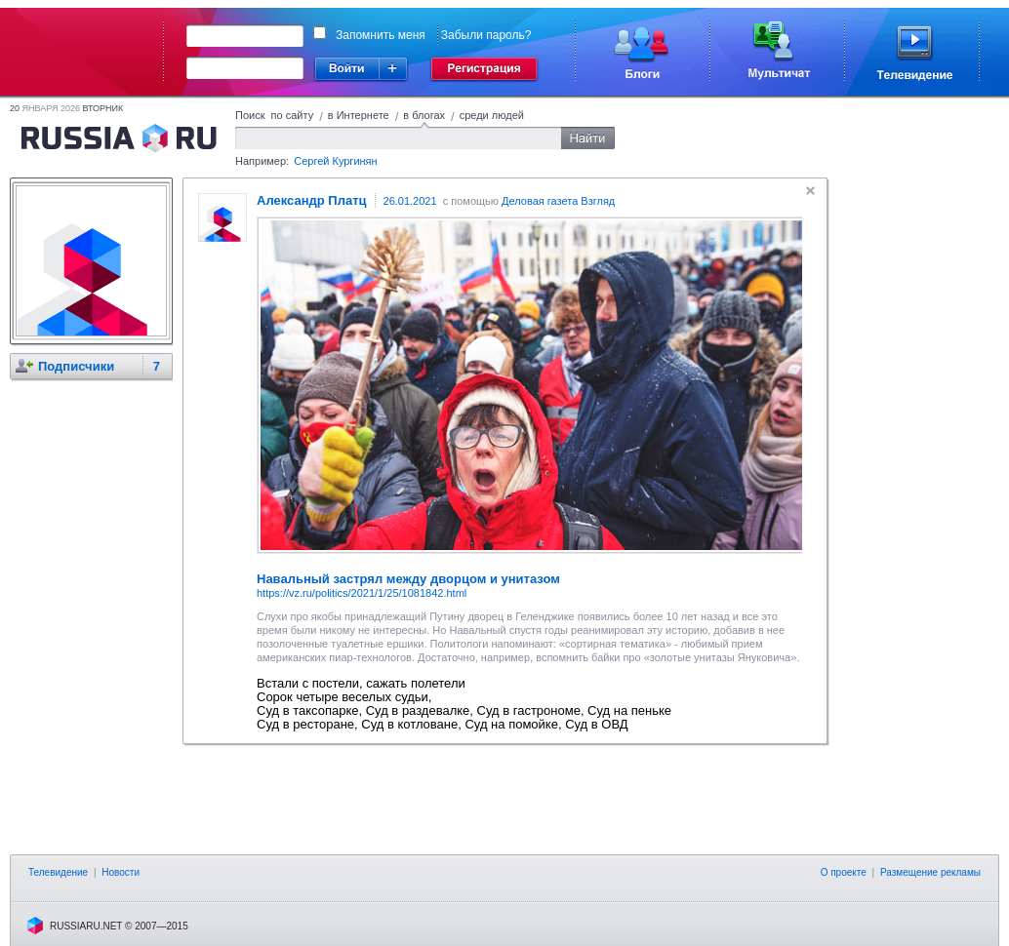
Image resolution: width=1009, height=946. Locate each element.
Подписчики (76, 366)
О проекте (844, 872)
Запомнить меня (380, 35)
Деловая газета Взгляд (558, 201)
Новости (120, 872)
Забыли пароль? (486, 35)
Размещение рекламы (930, 872)
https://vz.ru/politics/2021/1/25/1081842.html (361, 593)
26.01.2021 (410, 201)
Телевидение (58, 872)
